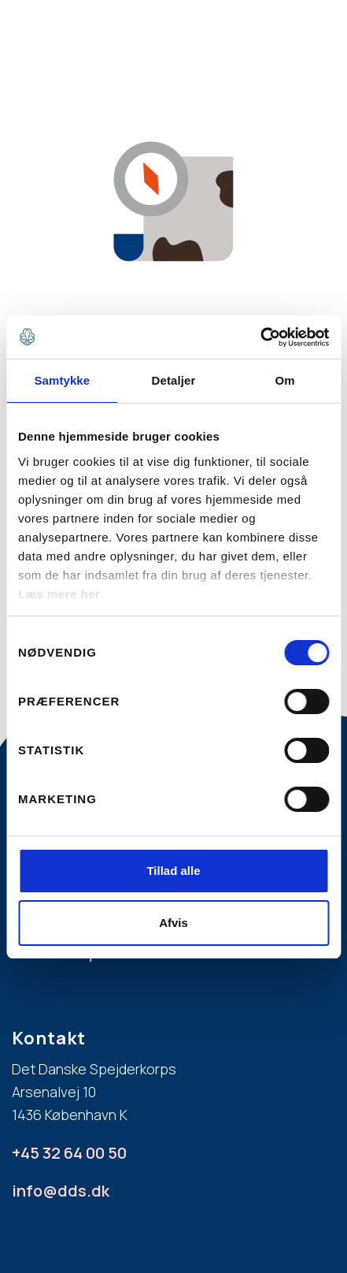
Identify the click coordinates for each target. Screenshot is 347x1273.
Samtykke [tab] (62, 380)
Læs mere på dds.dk (87, 951)
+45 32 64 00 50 (69, 1152)
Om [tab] (285, 380)
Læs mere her (59, 594)
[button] (307, 34)
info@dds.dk (60, 1190)
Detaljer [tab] (174, 380)
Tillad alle (173, 870)
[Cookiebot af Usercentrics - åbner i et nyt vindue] (260, 337)
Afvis (173, 922)
